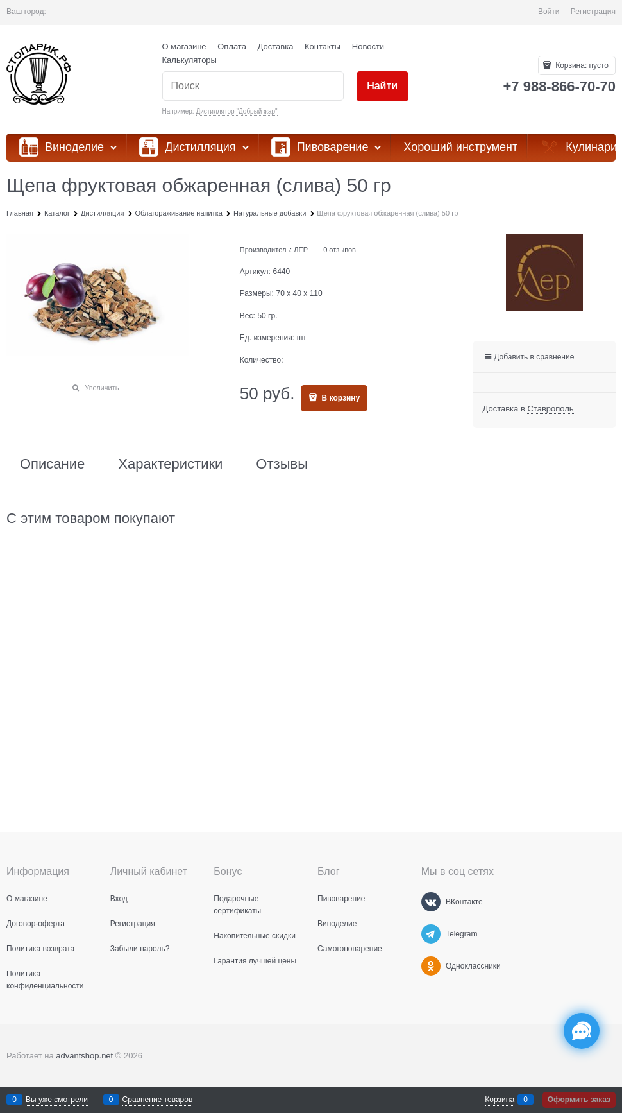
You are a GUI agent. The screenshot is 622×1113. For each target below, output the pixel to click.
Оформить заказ (579, 1099)
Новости (368, 46)
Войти (549, 11)
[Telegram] (431, 934)
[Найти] (382, 86)
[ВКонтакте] (431, 901)
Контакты (322, 46)
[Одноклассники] (431, 966)
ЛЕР (301, 250)
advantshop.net (84, 1055)
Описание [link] (52, 464)
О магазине (184, 46)
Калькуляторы (189, 60)
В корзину (339, 397)
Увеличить (102, 388)
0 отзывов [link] (339, 250)
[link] (550, 409)
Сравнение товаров (157, 1099)
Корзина (499, 1099)
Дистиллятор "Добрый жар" (236, 111)
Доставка (276, 46)
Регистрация (593, 11)
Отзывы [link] (282, 464)
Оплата (231, 46)
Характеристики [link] (170, 464)
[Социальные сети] (582, 1031)
